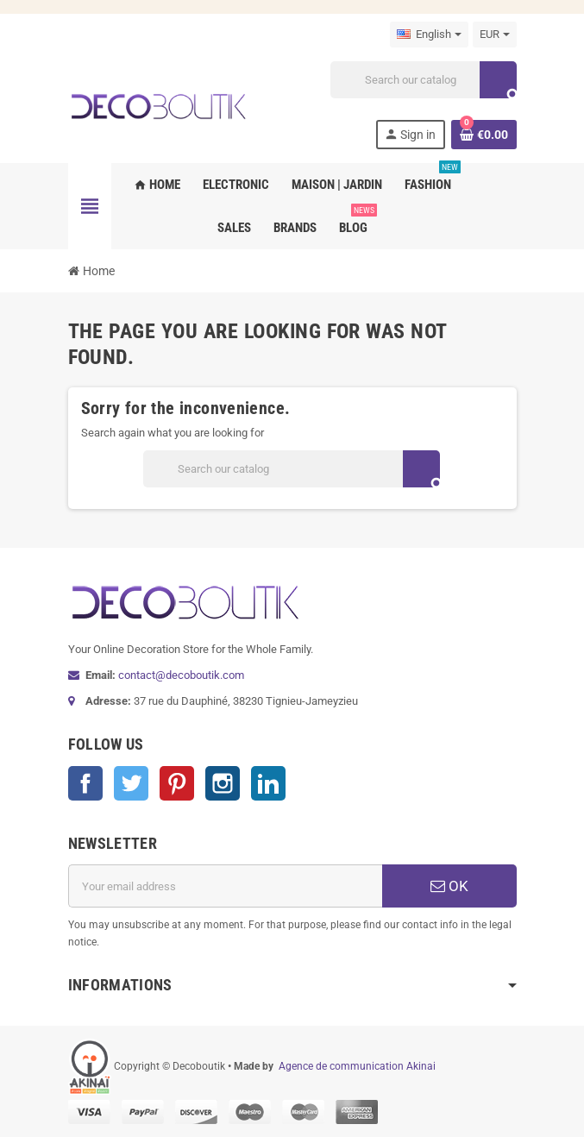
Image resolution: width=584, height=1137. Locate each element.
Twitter (131, 783)
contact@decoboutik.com (181, 675)
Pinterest (177, 783)
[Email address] (225, 886)
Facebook (85, 783)
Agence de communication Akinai (357, 1066)
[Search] (422, 79)
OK (449, 886)
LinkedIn (268, 783)
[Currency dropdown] (495, 34)
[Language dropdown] (429, 34)
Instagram (222, 783)
